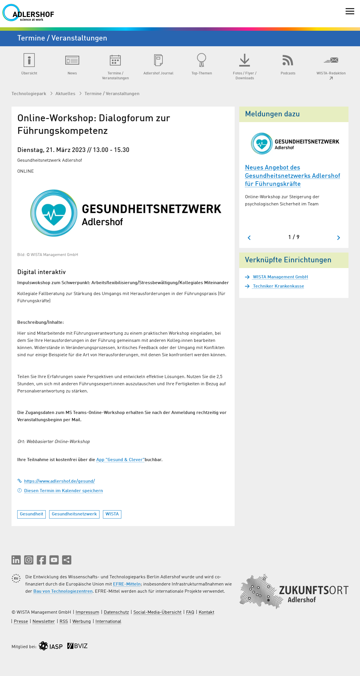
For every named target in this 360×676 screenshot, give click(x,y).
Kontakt (206, 612)
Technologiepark (29, 94)
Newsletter (43, 621)
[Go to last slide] (249, 237)
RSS (64, 621)
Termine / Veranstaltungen (112, 94)
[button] (16, 560)
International (108, 621)
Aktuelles (65, 94)
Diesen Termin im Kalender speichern (60, 491)
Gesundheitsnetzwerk (74, 514)
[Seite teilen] (66, 560)
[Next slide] (338, 237)
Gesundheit (31, 514)
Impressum (87, 612)
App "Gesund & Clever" (120, 460)
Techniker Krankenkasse (278, 286)
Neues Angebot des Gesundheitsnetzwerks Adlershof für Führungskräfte (292, 176)
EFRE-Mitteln (127, 584)
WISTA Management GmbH (280, 277)
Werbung (81, 621)
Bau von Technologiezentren (63, 591)
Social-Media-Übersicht (157, 612)
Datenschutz (116, 612)
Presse (21, 621)
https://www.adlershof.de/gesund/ (56, 481)
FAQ (190, 612)
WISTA (112, 514)
